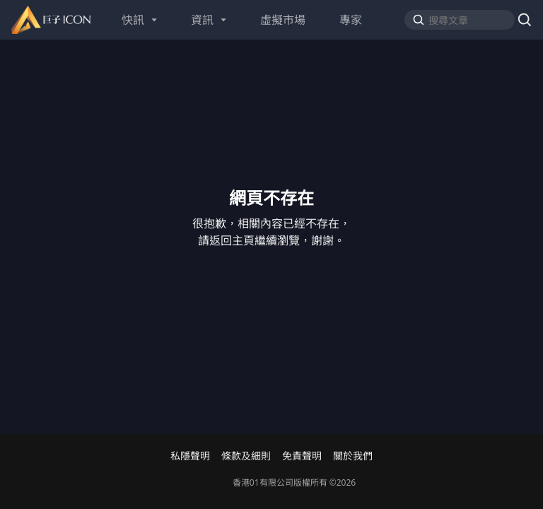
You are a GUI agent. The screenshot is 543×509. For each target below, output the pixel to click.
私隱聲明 (190, 456)
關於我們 (353, 456)
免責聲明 (302, 456)
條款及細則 (246, 456)
